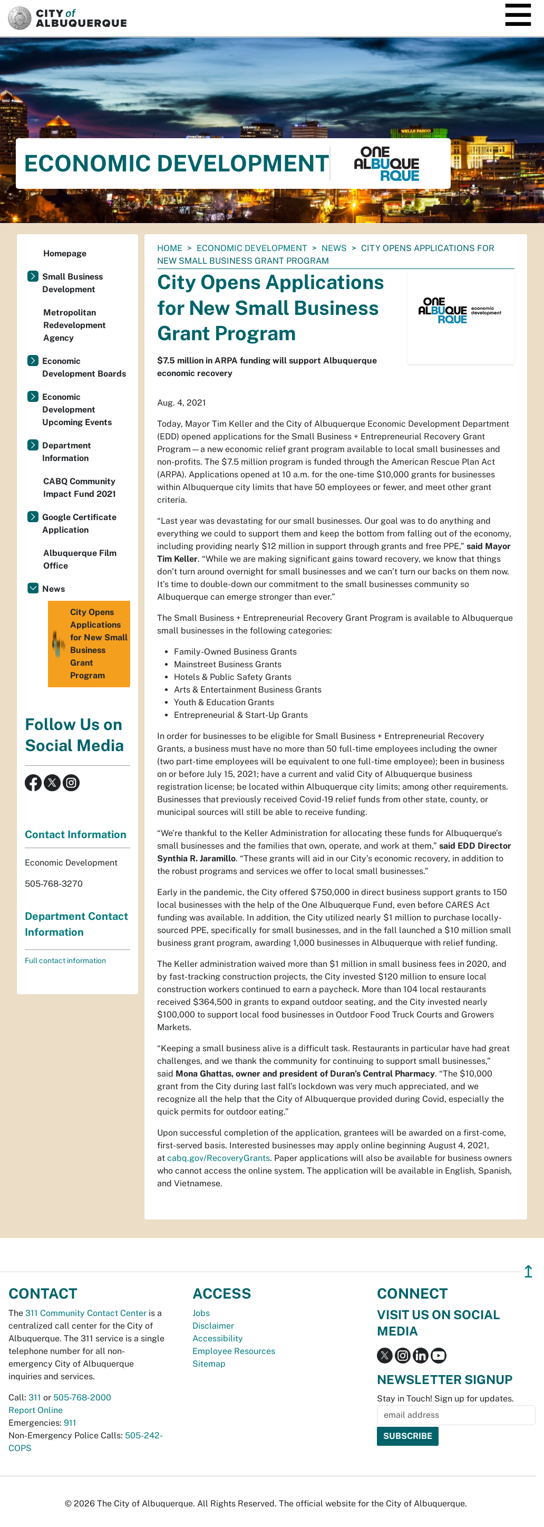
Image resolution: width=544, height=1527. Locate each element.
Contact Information (76, 834)
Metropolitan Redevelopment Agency (74, 325)
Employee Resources (233, 1351)
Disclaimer (213, 1326)
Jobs (201, 1313)
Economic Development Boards (84, 367)
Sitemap (209, 1364)
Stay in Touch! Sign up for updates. (445, 1399)
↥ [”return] (528, 1271)
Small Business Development (72, 283)
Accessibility (217, 1338)
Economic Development (252, 248)
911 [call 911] (70, 1423)
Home (169, 248)
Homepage (64, 253)
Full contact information (65, 960)
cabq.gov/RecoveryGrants (218, 1158)
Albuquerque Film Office (79, 559)
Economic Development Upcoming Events (77, 409)
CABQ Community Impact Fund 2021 (79, 487)
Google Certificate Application (79, 523)
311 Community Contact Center (86, 1313)
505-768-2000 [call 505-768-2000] (82, 1397)
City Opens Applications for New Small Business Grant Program (89, 644)
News (334, 248)
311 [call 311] (34, 1397)
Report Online (35, 1410)
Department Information (66, 451)
